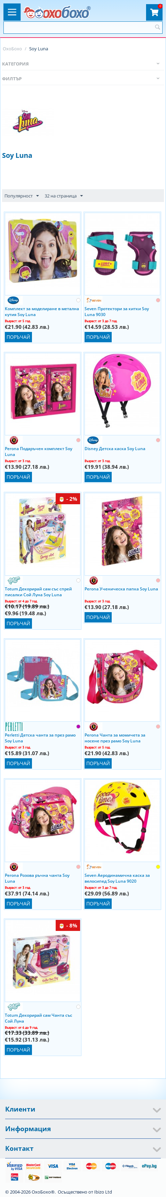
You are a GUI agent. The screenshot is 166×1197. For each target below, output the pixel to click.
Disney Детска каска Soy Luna (115, 449)
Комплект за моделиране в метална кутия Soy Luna (42, 311)
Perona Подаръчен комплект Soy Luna (38, 451)
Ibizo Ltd (103, 1192)
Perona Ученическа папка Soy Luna (121, 589)
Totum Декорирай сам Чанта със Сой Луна (38, 1017)
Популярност (21, 196)
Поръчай (18, 337)
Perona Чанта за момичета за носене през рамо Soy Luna (115, 737)
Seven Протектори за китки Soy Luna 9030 (117, 311)
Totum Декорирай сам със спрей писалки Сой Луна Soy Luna (38, 591)
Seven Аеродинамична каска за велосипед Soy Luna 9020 (117, 877)
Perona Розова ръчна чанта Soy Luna (37, 877)
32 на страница (64, 196)
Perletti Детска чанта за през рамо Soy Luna (40, 737)
